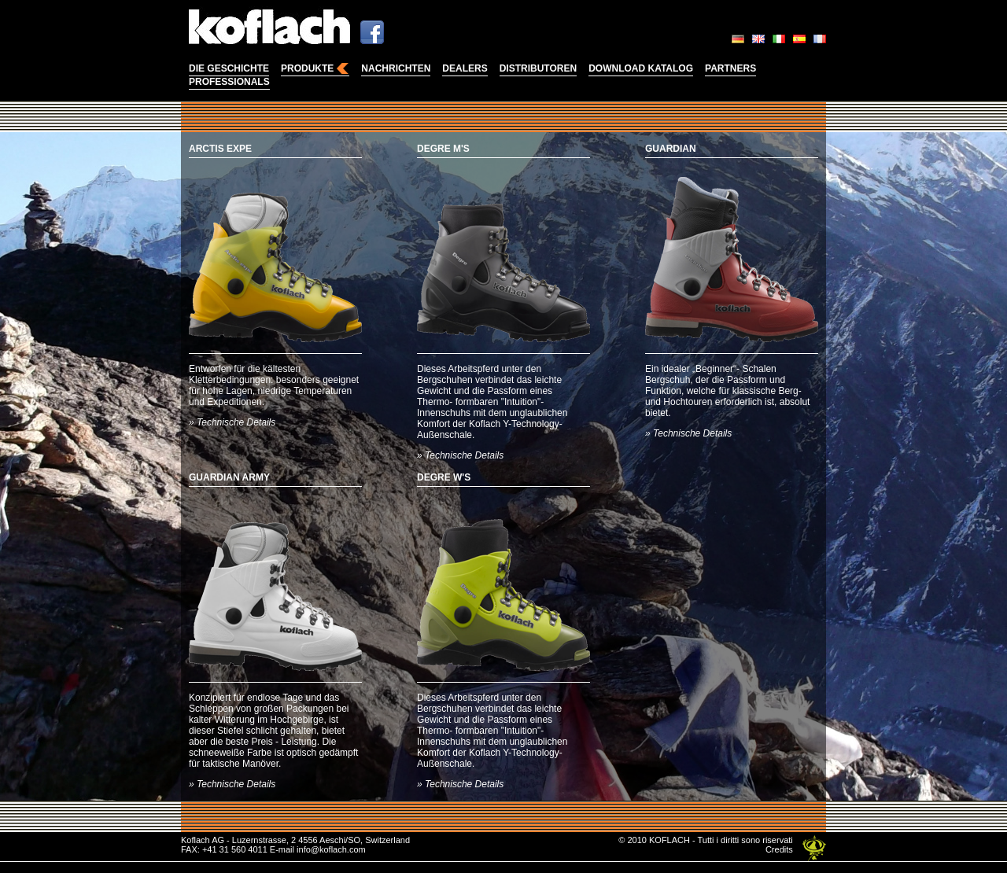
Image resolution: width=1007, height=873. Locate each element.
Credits (779, 849)
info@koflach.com (331, 849)
